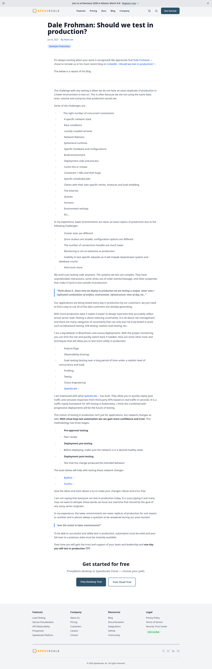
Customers (75, 626)
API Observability (41, 626)
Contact (74, 635)
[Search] (149, 10)
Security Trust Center (156, 626)
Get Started (170, 10)
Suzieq (68, 483)
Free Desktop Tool (91, 581)
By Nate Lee (67, 39)
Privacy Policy (153, 617)
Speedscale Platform (42, 635)
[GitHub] (163, 651)
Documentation (116, 622)
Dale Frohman (141, 60)
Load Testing (38, 617)
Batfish (68, 477)
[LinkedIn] (173, 651)
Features (81, 10)
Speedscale (70, 388)
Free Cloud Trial (122, 582)
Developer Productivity (59, 46)
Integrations (114, 626)
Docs (103, 10)
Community (114, 635)
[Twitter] (168, 651)
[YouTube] (178, 651)
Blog (113, 10)
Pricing (93, 10)
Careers (74, 630)
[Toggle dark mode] (156, 10)
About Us (75, 617)
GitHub (111, 630)
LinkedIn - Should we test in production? (130, 64)
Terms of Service (154, 622)
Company (125, 10)
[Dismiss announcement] (208, 3)
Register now (130, 3)
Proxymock (38, 630)
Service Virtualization (43, 622)
